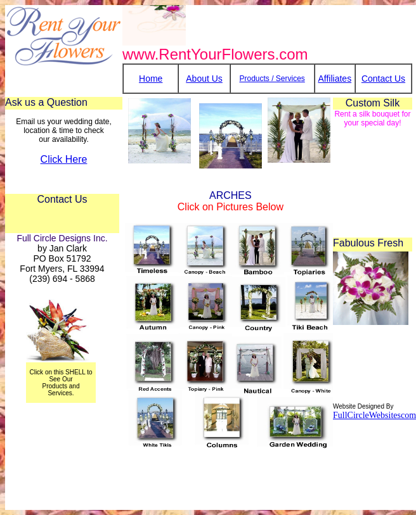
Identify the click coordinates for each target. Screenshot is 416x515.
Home (150, 78)
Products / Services (271, 78)
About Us (204, 78)
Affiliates (334, 78)
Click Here (64, 159)
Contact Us (383, 78)
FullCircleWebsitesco (371, 415)
